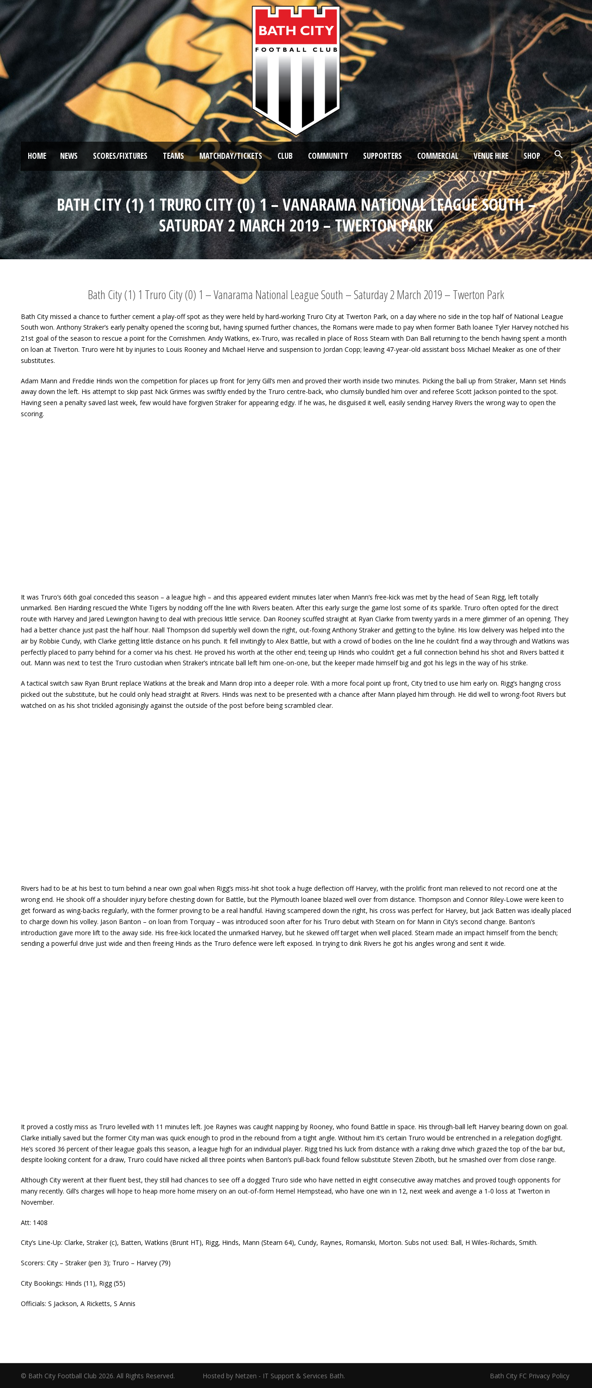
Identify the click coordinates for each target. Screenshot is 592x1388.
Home (37, 155)
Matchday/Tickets (230, 155)
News (69, 155)
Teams (173, 155)
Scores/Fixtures (120, 155)
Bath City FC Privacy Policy (530, 1375)
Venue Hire (491, 155)
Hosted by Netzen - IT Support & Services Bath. (274, 1375)
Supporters (382, 155)
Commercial (437, 155)
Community (328, 155)
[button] (558, 155)
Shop (532, 155)
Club (285, 155)
